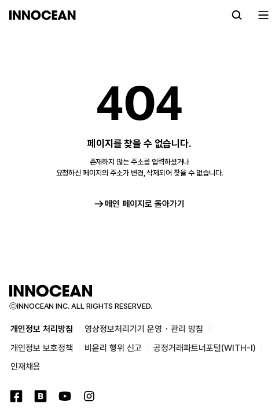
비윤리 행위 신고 (113, 348)
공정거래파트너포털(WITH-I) (204, 348)
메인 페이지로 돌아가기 (139, 204)
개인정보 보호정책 (41, 348)
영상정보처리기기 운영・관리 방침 (144, 329)
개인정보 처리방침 (41, 329)
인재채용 (25, 366)
